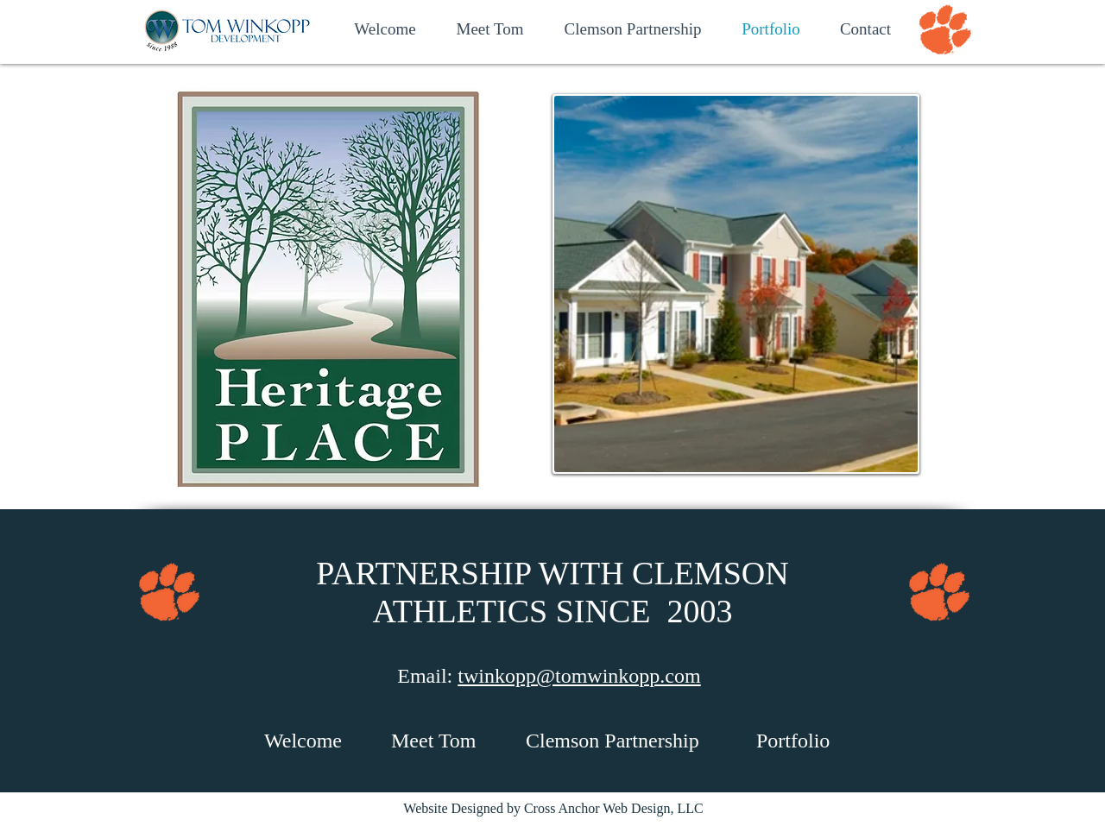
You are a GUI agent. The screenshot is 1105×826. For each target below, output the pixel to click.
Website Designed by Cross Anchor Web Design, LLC (553, 808)
